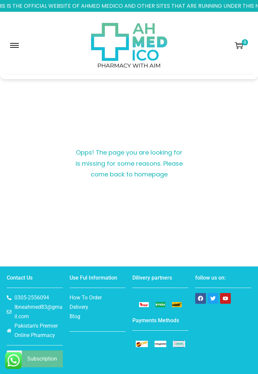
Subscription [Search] (42, 359)
